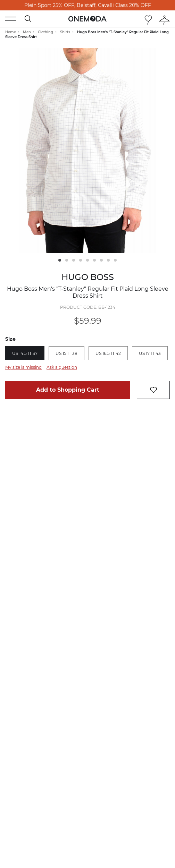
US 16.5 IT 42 (108, 353)
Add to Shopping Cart (67, 389)
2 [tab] (66, 260)
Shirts (65, 32)
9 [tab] (115, 260)
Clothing (45, 32)
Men (27, 32)
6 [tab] (94, 260)
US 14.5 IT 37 (25, 353)
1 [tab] (59, 260)
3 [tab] (73, 260)
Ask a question (62, 367)
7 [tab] (101, 260)
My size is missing (23, 367)
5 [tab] (87, 260)
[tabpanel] (87, 150)
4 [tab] (80, 260)
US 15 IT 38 (66, 353)
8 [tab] (108, 260)
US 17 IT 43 (150, 353)
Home (10, 32)
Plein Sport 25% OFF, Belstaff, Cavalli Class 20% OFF (87, 5)
